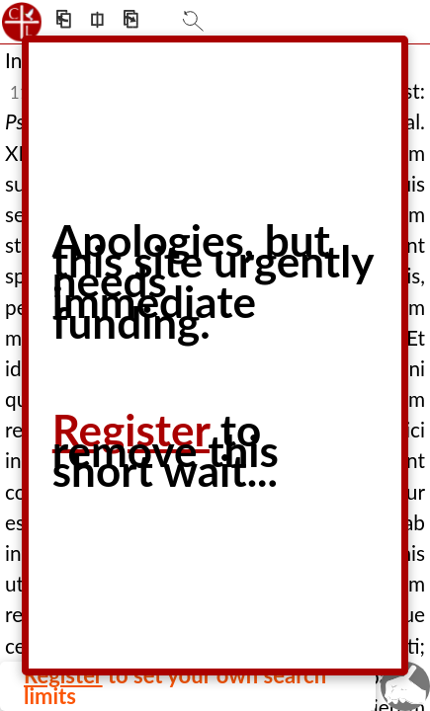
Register (131, 429)
